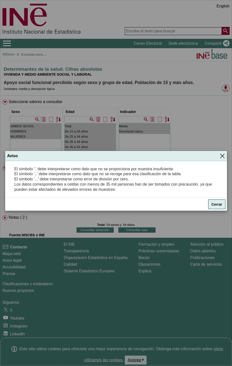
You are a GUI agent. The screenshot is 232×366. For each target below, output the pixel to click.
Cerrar (216, 204)
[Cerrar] (222, 155)
